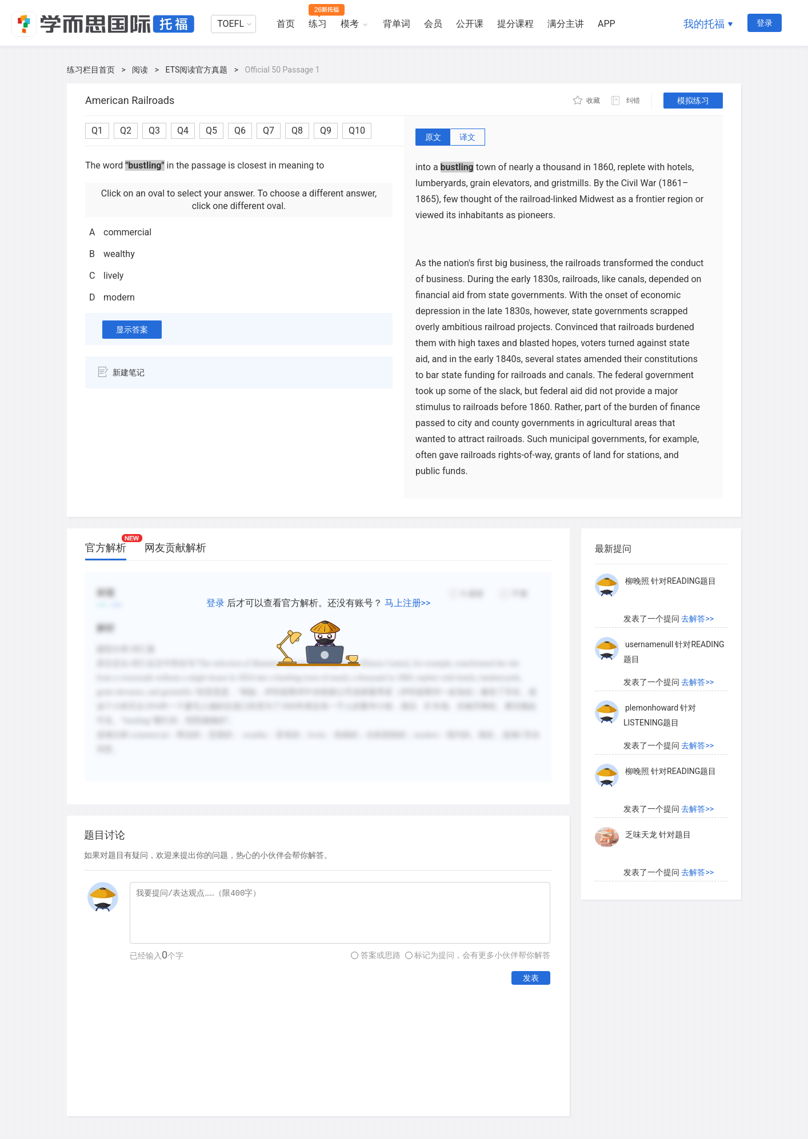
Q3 (154, 130)
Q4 (183, 130)
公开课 (469, 23)
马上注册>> (408, 602)
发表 (531, 977)
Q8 (297, 130)
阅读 (140, 69)
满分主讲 (565, 23)
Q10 (357, 130)
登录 (765, 22)
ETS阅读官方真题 (197, 69)
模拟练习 (693, 100)
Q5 (211, 130)
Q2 (125, 130)
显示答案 (132, 329)
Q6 (240, 130)
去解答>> (697, 618)
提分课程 (515, 23)
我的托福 (704, 24)
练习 (318, 23)
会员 (433, 23)
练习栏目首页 (91, 69)
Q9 (325, 130)
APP (606, 23)
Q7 (268, 130)
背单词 (396, 23)
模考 (350, 23)
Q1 (97, 130)
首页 (286, 23)
